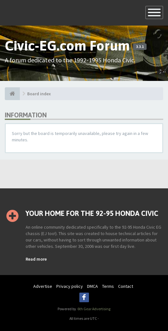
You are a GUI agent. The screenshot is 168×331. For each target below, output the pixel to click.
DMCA (92, 286)
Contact (125, 286)
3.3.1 (140, 47)
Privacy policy (69, 286)
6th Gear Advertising (93, 308)
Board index (39, 94)
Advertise (42, 286)
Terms (108, 286)
